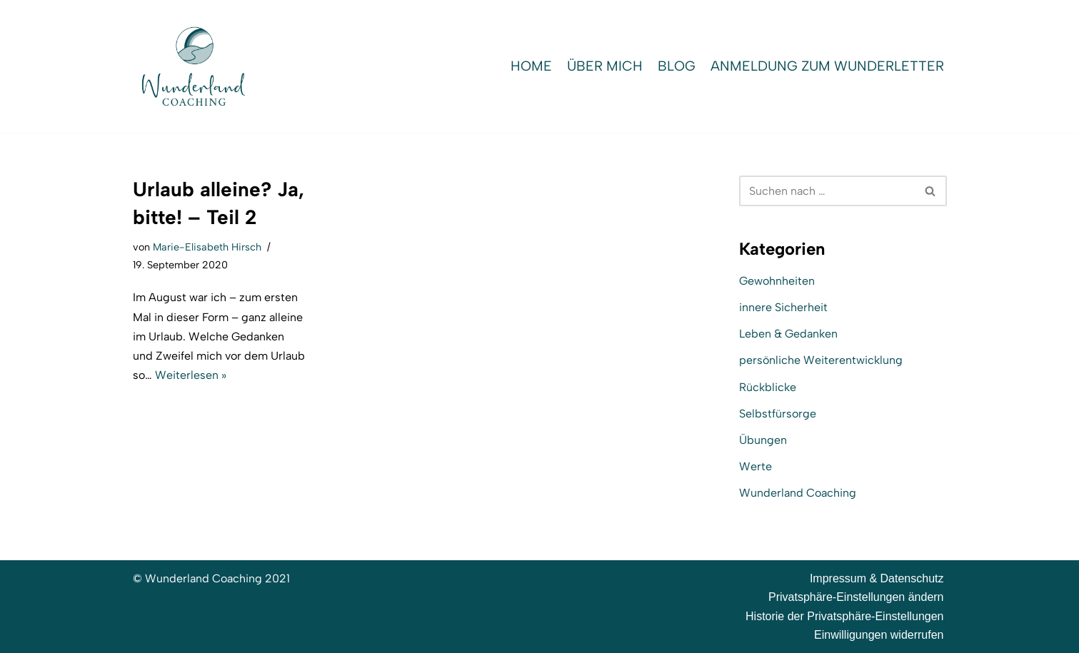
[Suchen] (827, 191)
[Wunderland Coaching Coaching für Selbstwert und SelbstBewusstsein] (193, 66)
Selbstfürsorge (777, 413)
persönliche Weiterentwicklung (821, 360)
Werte (755, 466)
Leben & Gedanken (788, 333)
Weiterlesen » (190, 375)
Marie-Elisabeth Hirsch (207, 247)
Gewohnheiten (777, 281)
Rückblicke (767, 387)
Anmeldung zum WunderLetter (827, 66)
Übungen (763, 440)
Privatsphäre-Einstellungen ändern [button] (855, 597)
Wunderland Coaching (797, 493)
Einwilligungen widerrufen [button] (878, 635)
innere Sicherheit (783, 307)
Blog (677, 66)
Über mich (605, 66)
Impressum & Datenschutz (877, 578)
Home (531, 66)
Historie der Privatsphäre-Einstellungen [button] (844, 616)
